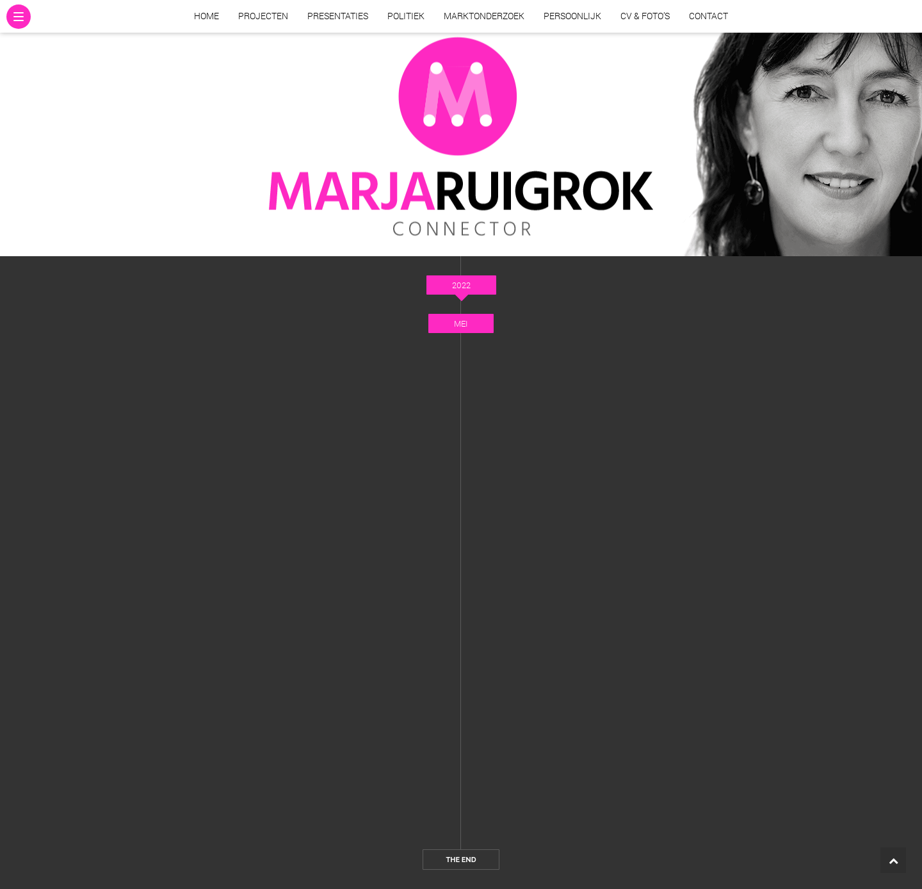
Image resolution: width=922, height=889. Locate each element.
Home (206, 16)
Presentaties (337, 16)
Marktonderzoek (484, 16)
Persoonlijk (572, 16)
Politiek (406, 16)
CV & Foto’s (645, 16)
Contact (708, 16)
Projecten (263, 16)
